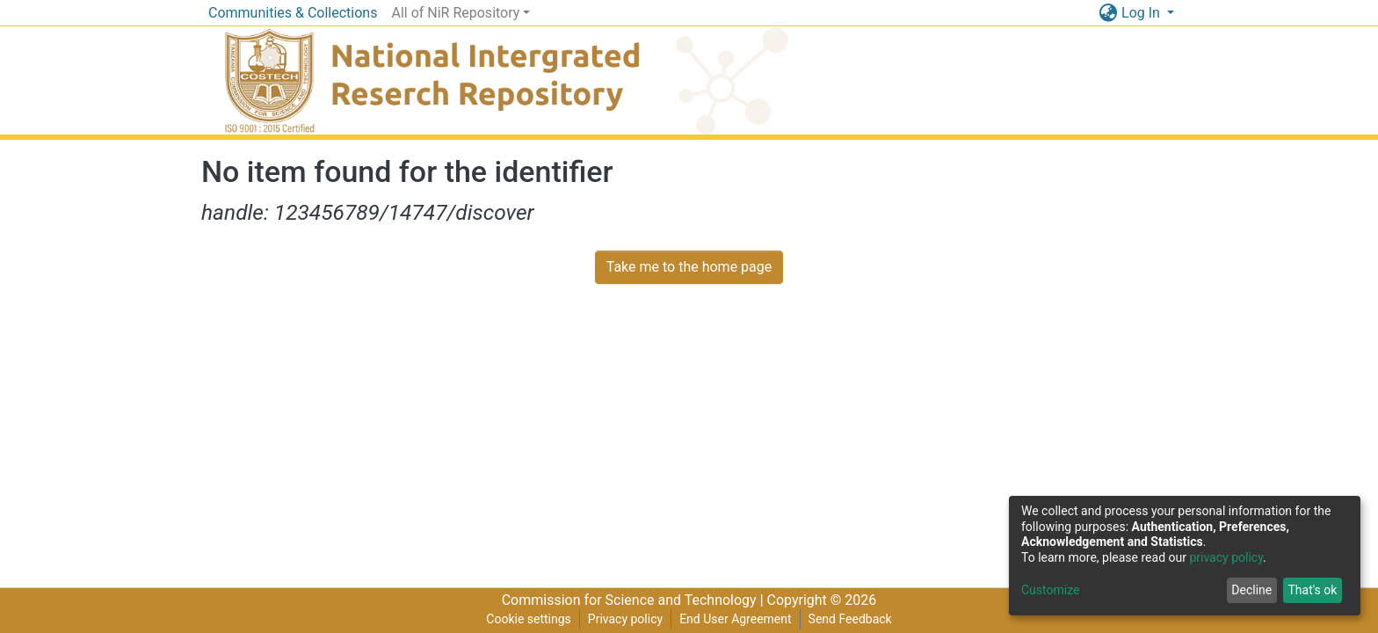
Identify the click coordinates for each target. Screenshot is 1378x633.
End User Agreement (735, 619)
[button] (1108, 13)
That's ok (1312, 590)
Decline (1251, 590)
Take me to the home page (689, 266)
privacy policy (1226, 557)
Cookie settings (528, 619)
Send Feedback (850, 619)
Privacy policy (625, 619)
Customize (1050, 590)
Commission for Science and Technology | (634, 600)
